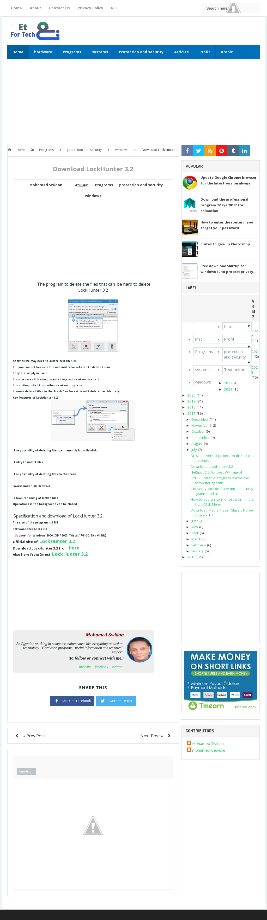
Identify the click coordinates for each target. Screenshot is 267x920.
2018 (191, 407)
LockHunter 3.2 (57, 541)
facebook (101, 667)
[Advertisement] (133, 104)
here (74, 548)
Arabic (227, 51)
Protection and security (141, 51)
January (197, 551)
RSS (114, 7)
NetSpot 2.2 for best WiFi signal (216, 472)
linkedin (85, 667)
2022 (228, 383)
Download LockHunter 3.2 (212, 466)
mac (198, 339)
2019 (191, 401)
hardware (43, 51)
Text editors (235, 369)
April (195, 533)
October (198, 431)
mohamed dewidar (209, 750)
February (198, 545)
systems (100, 51)
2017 (191, 413)
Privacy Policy (90, 7)
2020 (191, 395)
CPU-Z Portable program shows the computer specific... (220, 480)
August (197, 443)
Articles (181, 51)
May (194, 527)
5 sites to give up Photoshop (225, 244)
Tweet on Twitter (116, 700)
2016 (191, 557)
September (200, 437)
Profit (204, 51)
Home (16, 7)
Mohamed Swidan (208, 743)
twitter (117, 667)
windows (93, 196)
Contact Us (59, 7)
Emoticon (26, 771)
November (200, 425)
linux (228, 326)
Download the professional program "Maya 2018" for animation (224, 205)
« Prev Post (34, 736)
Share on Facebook (72, 700)
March (196, 539)
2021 (228, 389)
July (194, 449)
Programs (72, 51)
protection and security (141, 185)
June (194, 521)
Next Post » (151, 736)
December (200, 419)
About (35, 7)
